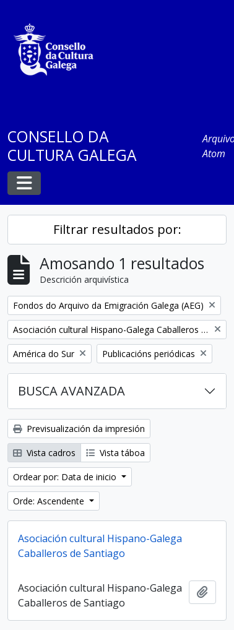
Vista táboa (115, 453)
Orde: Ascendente (50, 501)
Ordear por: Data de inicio (66, 477)
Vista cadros (44, 453)
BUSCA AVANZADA (71, 390)
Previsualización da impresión (79, 428)
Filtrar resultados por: (117, 229)
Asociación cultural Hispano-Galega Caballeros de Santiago (100, 546)
